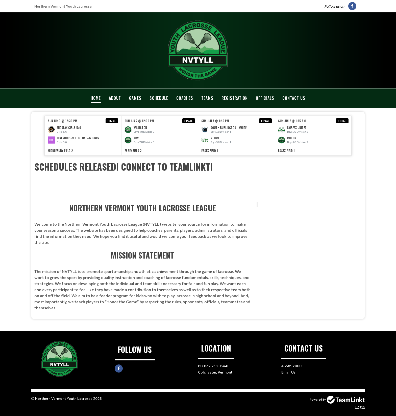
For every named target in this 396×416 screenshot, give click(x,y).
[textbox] (198, 166)
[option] (83, 135)
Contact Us (293, 98)
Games (135, 98)
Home (96, 98)
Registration (234, 98)
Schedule (159, 98)
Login (360, 407)
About (115, 98)
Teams (207, 98)
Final (112, 121)
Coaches (184, 98)
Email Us (288, 372)
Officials (265, 98)
